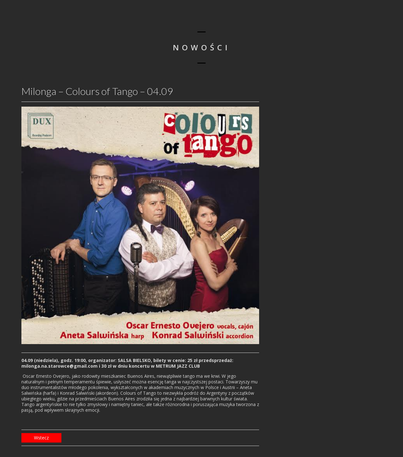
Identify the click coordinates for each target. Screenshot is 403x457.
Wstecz (41, 438)
